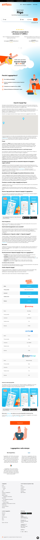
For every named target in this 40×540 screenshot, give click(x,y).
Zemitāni (22, 488)
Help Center (4, 497)
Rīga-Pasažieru (23, 492)
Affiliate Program (4, 495)
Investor (4, 488)
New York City (4, 517)
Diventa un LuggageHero (6, 492)
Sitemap (3, 507)
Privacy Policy (4, 504)
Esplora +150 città (5, 522)
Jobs (4, 489)
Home (3, 485)
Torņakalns (22, 486)
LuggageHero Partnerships (7, 496)
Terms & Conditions (5, 506)
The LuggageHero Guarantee (8, 499)
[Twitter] (22, 531)
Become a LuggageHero (27, 4)
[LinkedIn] (27, 531)
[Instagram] (24, 531)
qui (8, 224)
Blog (2, 491)
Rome (3, 519)
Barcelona (3, 512)
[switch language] (21, 4)
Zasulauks (22, 491)
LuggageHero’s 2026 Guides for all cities (8, 503)
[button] (38, 538)
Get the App (35, 4)
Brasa (22, 485)
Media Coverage (5, 502)
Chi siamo (3, 486)
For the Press (4, 500)
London (3, 515)
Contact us (22, 529)
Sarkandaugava (23, 489)
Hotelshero (4, 493)
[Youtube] (25, 531)
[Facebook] (21, 531)
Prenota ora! (20, 423)
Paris (3, 518)
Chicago (3, 514)
